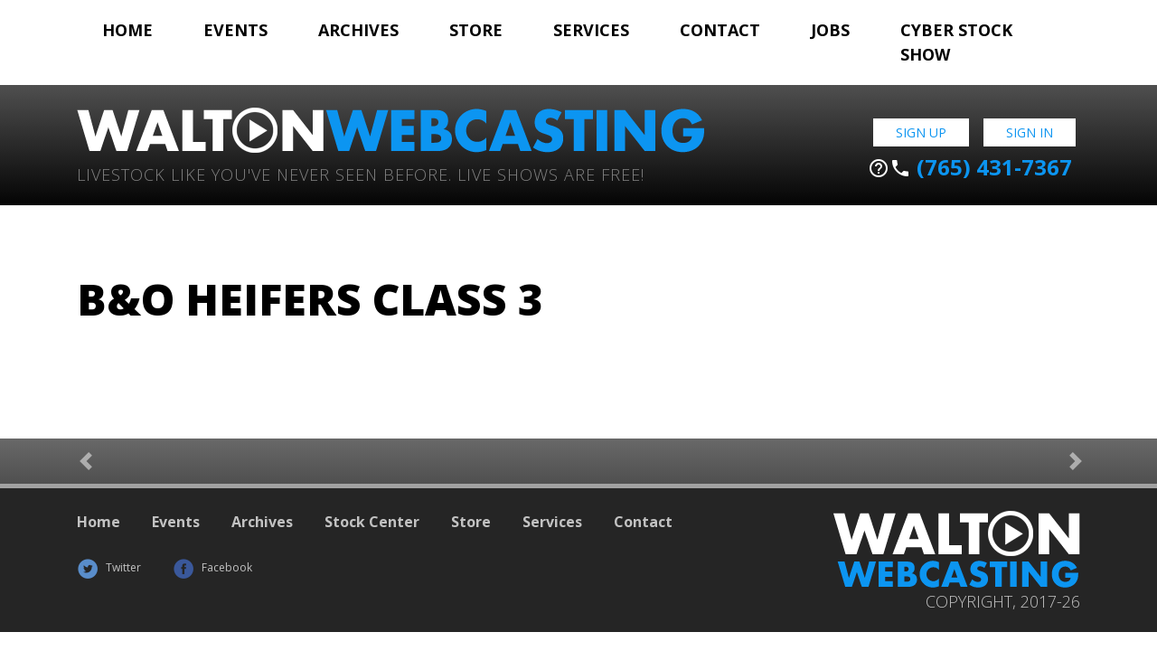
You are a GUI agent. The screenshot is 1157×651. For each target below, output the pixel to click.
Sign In (1029, 132)
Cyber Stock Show (956, 42)
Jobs (830, 30)
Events (235, 30)
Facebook (212, 567)
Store (476, 30)
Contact (720, 30)
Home (127, 30)
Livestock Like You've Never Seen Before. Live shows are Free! (360, 173)
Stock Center (372, 522)
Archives (358, 30)
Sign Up (921, 132)
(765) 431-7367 (970, 167)
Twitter (109, 567)
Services (591, 30)
